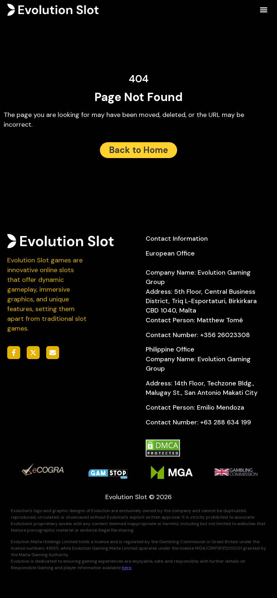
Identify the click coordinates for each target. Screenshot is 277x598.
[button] (264, 10)
